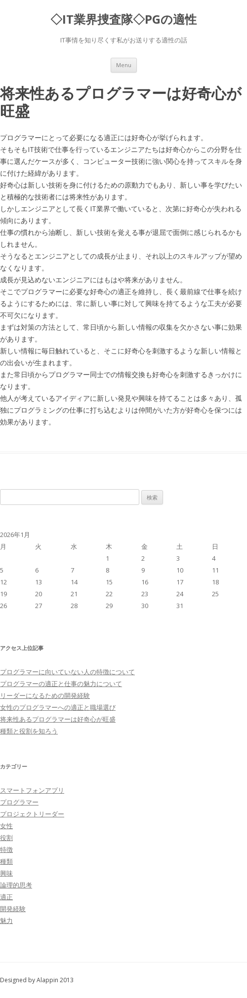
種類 (6, 861)
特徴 (6, 849)
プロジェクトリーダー (32, 813)
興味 (6, 873)
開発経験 (13, 908)
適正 (6, 896)
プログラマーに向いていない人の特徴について (67, 671)
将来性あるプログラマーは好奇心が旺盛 (58, 719)
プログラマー (19, 802)
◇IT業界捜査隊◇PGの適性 (123, 19)
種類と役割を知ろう (29, 731)
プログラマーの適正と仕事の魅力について (61, 683)
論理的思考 (16, 885)
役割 (6, 837)
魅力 (6, 920)
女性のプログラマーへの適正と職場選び (58, 707)
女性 (6, 825)
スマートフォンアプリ (32, 790)
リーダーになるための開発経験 (45, 695)
